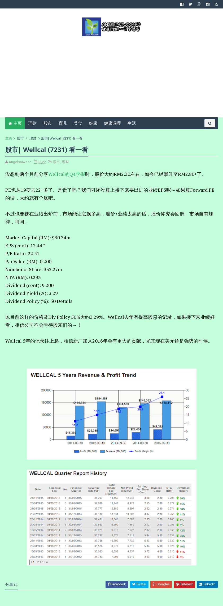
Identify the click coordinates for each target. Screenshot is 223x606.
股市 (47, 123)
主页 (17, 123)
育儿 (63, 123)
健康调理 (112, 123)
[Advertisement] (111, 76)
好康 (93, 123)
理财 (32, 123)
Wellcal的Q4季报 (66, 174)
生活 (132, 123)
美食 (78, 123)
